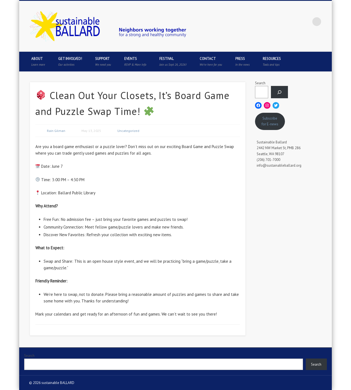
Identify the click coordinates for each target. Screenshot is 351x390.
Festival (172, 61)
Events (135, 61)
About (38, 61)
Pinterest (294, 21)
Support (103, 61)
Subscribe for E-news (270, 121)
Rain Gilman (56, 131)
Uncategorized (128, 131)
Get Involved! (70, 61)
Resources (272, 61)
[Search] (279, 92)
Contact (211, 61)
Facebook (271, 21)
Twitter (283, 21)
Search (260, 83)
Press (242, 61)
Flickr (305, 21)
